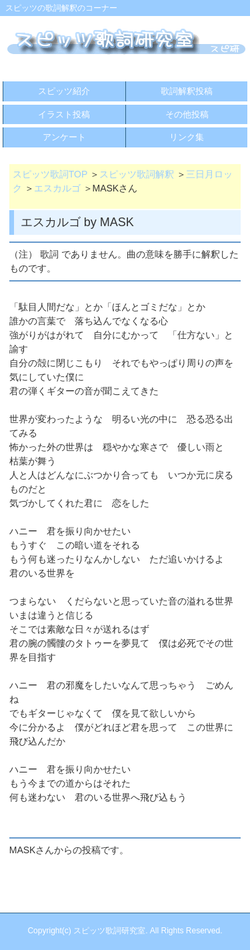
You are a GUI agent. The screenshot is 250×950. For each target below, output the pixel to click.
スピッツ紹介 (64, 91)
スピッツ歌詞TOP (50, 174)
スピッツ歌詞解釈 (136, 174)
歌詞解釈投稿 (187, 91)
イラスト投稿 (64, 114)
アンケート (64, 137)
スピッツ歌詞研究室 (109, 930)
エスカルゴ (57, 188)
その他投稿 (187, 114)
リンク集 (186, 137)
